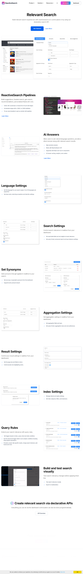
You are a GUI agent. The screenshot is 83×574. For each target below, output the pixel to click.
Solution (41, 3)
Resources (50, 3)
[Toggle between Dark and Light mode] (57, 3)
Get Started (66, 3)
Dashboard (76, 3)
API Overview (41, 513)
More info (62, 572)
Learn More (48, 28)
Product (32, 3)
